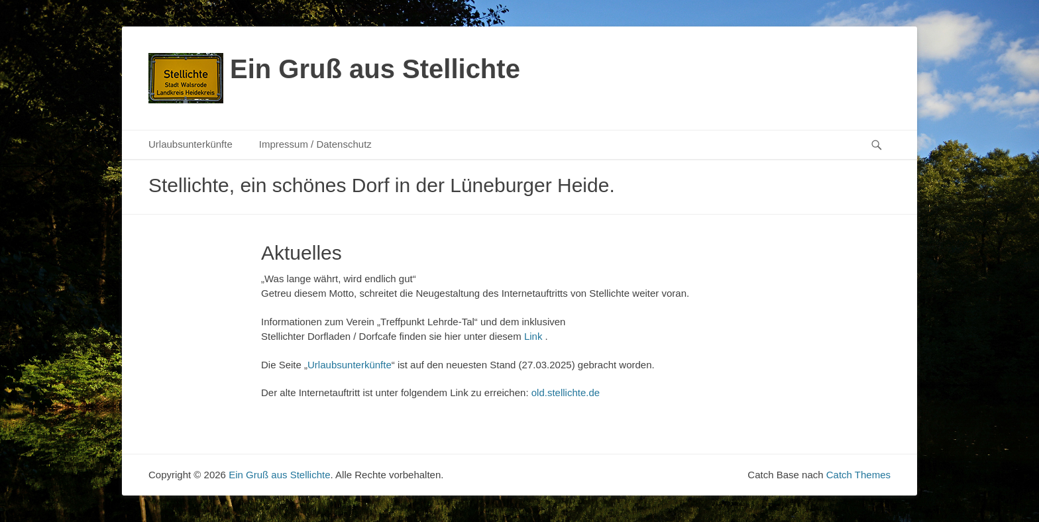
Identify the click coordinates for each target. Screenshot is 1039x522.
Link (533, 336)
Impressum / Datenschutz (315, 144)
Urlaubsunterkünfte (190, 144)
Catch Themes (858, 474)
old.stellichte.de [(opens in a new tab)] (565, 392)
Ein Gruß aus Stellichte (375, 68)
